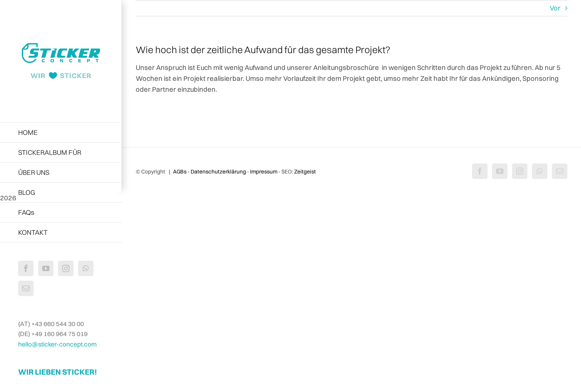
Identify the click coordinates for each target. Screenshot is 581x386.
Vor (555, 8)
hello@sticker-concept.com (57, 344)
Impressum (263, 171)
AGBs (180, 171)
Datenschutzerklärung (218, 171)
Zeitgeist (305, 171)
